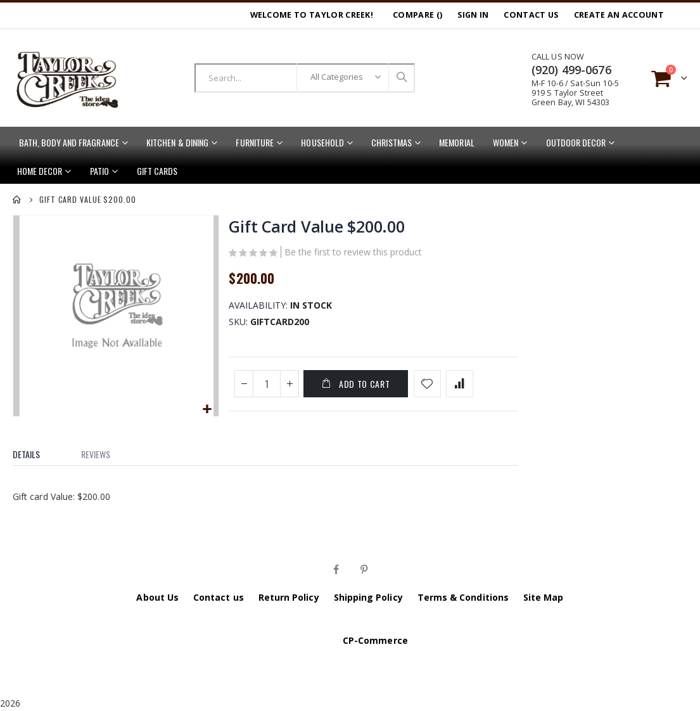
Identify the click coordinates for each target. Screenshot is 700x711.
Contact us (218, 597)
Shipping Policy (368, 597)
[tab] (36, 451)
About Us (157, 597)
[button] (206, 408)
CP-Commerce (375, 640)
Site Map (543, 597)
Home (17, 199)
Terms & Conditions (463, 597)
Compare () (417, 15)
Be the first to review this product (352, 254)
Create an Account (619, 15)
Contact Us (531, 15)
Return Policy (288, 597)
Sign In (472, 15)
